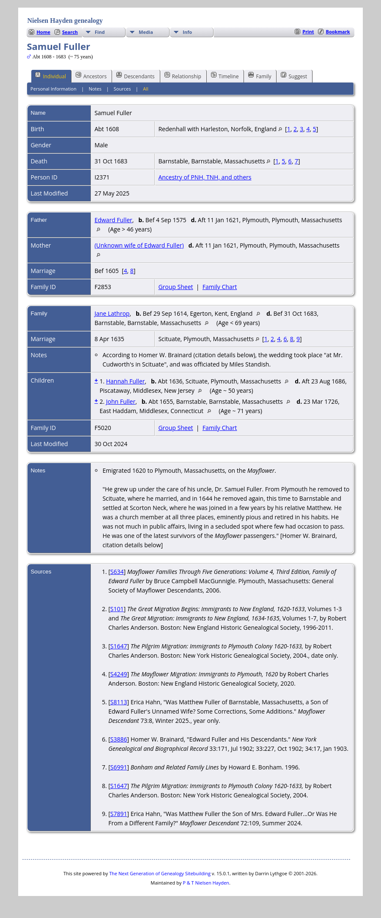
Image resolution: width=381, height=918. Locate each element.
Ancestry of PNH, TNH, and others (204, 177)
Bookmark (338, 31)
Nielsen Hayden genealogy (65, 20)
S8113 (118, 702)
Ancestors (91, 76)
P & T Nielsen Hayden (206, 882)
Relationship (182, 76)
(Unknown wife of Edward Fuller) (139, 245)
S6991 (118, 767)
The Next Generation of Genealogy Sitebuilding (160, 873)
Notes (95, 88)
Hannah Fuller (125, 381)
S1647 (118, 646)
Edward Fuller (113, 220)
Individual (50, 76)
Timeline (225, 76)
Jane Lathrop (111, 313)
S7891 (118, 814)
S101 (117, 609)
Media (146, 32)
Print (308, 31)
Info (187, 32)
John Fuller (120, 401)
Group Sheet (175, 287)
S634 (117, 572)
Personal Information (53, 88)
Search (70, 32)
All (145, 88)
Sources (122, 88)
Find (100, 32)
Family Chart (220, 287)
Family (259, 76)
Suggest (294, 76)
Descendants (135, 76)
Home (43, 32)
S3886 (118, 739)
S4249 (118, 674)
